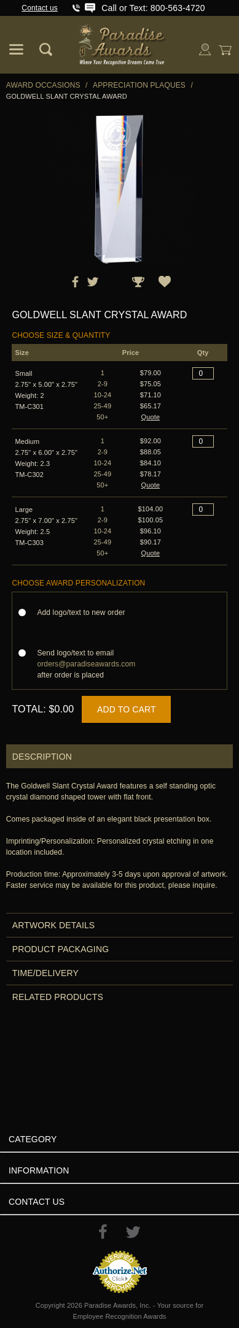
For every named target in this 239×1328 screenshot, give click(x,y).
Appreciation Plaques (139, 85)
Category (33, 1139)
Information (39, 1170)
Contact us (40, 8)
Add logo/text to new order (84, 612)
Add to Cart (126, 709)
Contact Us (37, 1202)
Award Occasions (43, 85)
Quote (150, 417)
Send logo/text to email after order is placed (86, 664)
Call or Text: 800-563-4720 (153, 8)
